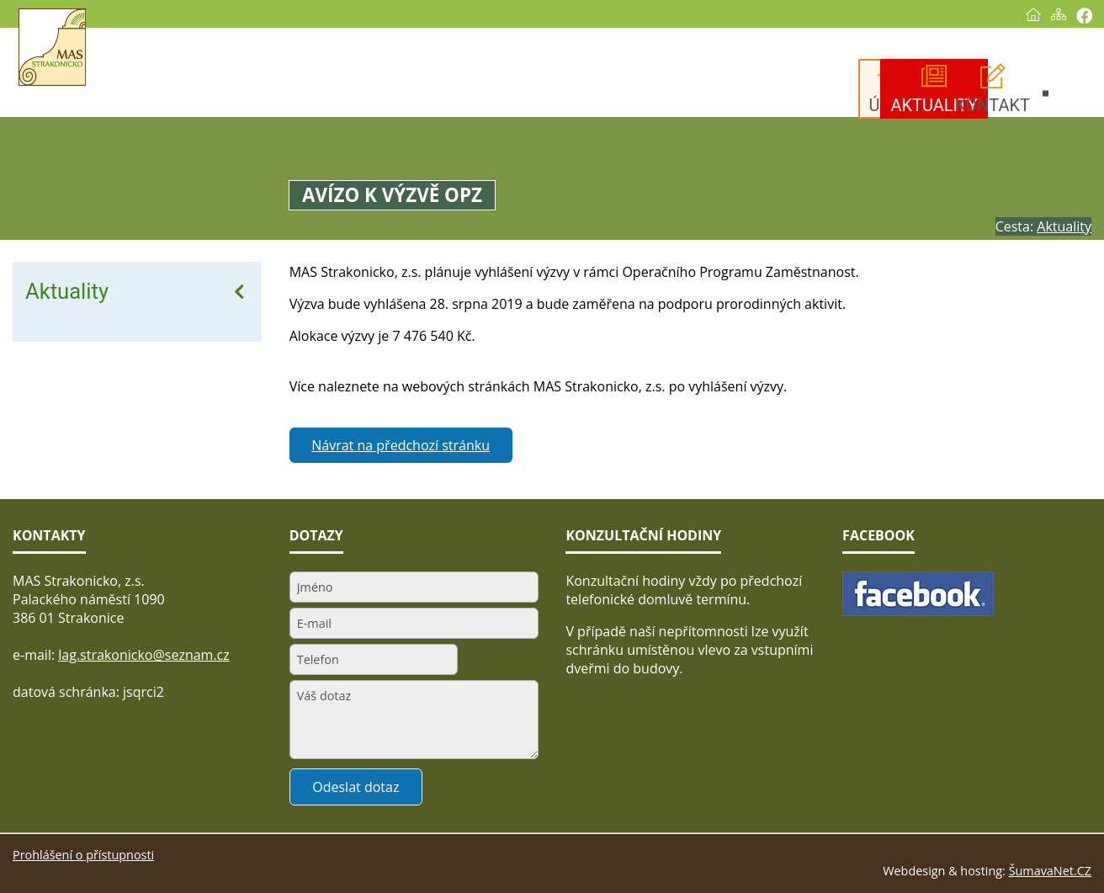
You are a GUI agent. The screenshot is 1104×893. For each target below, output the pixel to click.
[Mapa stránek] (1058, 14)
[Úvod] (1033, 14)
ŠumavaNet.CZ (1050, 871)
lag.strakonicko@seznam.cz (144, 655)
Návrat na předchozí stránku (400, 445)
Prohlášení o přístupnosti (83, 855)
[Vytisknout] (1084, 16)
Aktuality (67, 291)
